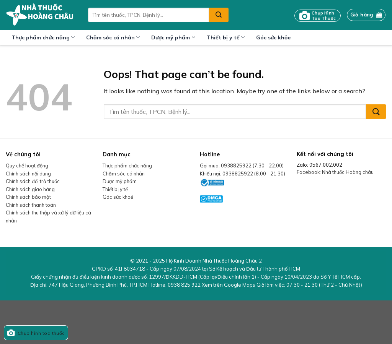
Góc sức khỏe (273, 37)
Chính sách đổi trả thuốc (33, 181)
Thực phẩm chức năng (43, 37)
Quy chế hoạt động (27, 165)
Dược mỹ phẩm (173, 37)
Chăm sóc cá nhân (113, 37)
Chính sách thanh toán (31, 205)
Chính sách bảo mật (28, 197)
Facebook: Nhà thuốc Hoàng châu (335, 172)
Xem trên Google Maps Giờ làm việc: (282, 285)
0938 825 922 (184, 285)
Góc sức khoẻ (118, 197)
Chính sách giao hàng (30, 189)
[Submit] (218, 15)
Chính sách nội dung (28, 173)
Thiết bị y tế (226, 37)
